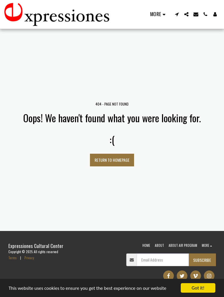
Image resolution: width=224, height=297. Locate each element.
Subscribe (202, 260)
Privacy (29, 257)
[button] (176, 14)
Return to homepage (112, 160)
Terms (12, 257)
